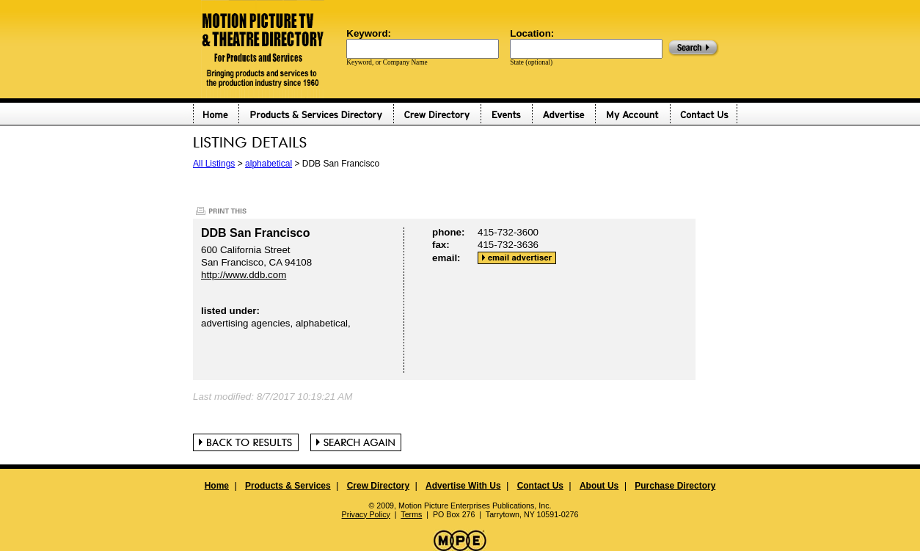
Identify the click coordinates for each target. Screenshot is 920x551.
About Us (599, 486)
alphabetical (268, 163)
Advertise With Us (463, 486)
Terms (411, 514)
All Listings (214, 163)
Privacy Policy (366, 514)
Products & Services (288, 486)
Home (217, 486)
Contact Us (540, 486)
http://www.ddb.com (243, 274)
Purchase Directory (675, 486)
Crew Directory (378, 486)
